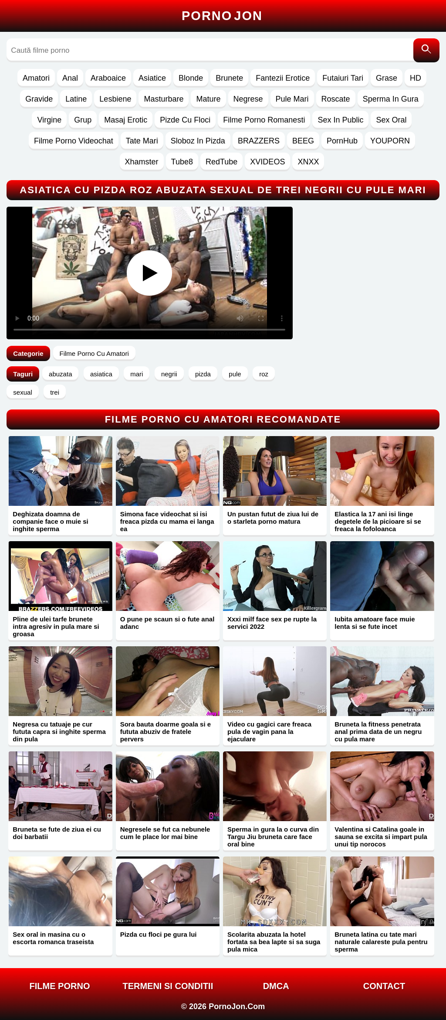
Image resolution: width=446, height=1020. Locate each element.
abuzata (60, 374)
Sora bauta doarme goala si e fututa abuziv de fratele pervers (165, 731)
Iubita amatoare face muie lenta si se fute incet (374, 622)
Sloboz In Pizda (198, 140)
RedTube (221, 161)
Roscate (335, 99)
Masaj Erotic (125, 120)
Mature (208, 99)
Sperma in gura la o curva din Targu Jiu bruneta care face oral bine (273, 837)
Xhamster (142, 161)
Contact (384, 986)
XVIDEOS (267, 161)
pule (235, 374)
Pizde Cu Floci (185, 120)
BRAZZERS (259, 140)
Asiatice (152, 78)
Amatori (36, 78)
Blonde (191, 78)
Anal (70, 78)
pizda (203, 374)
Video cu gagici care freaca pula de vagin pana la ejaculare (269, 731)
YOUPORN (390, 140)
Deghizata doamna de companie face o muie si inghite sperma (50, 521)
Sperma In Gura (391, 99)
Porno (222, 16)
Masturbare (163, 99)
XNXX (308, 161)
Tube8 (182, 161)
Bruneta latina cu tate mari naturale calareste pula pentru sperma (380, 942)
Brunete (229, 78)
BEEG (303, 140)
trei (54, 392)
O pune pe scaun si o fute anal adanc (167, 622)
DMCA (276, 986)
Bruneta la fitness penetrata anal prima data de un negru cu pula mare (378, 731)
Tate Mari (142, 140)
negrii (169, 374)
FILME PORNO (60, 986)
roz (263, 374)
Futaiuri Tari (342, 78)
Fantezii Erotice (283, 78)
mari (136, 374)
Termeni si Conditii (167, 986)
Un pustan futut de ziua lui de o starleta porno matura (272, 517)
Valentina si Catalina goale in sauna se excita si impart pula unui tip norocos (380, 837)
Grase (386, 78)
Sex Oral (391, 120)
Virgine (49, 120)
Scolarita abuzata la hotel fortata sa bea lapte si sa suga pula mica (273, 942)
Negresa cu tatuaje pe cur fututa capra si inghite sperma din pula (59, 731)
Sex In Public (340, 120)
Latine (76, 99)
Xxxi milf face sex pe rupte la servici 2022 (272, 622)
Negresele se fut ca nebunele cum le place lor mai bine (165, 833)
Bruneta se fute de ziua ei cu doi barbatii (57, 833)
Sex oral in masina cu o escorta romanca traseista (53, 938)
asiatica (101, 374)
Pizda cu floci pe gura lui (158, 934)
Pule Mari (292, 99)
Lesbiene (115, 99)
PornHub (342, 140)
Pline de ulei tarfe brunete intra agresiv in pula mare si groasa (56, 626)
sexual (22, 392)
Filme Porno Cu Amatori (94, 353)
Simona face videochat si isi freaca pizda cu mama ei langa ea (167, 521)
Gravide (39, 99)
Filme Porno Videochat (73, 140)
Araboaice (108, 78)
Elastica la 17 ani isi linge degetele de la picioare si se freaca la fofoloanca (377, 521)
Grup (82, 120)
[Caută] (426, 50)
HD (415, 78)
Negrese (248, 99)
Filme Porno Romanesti (264, 120)
